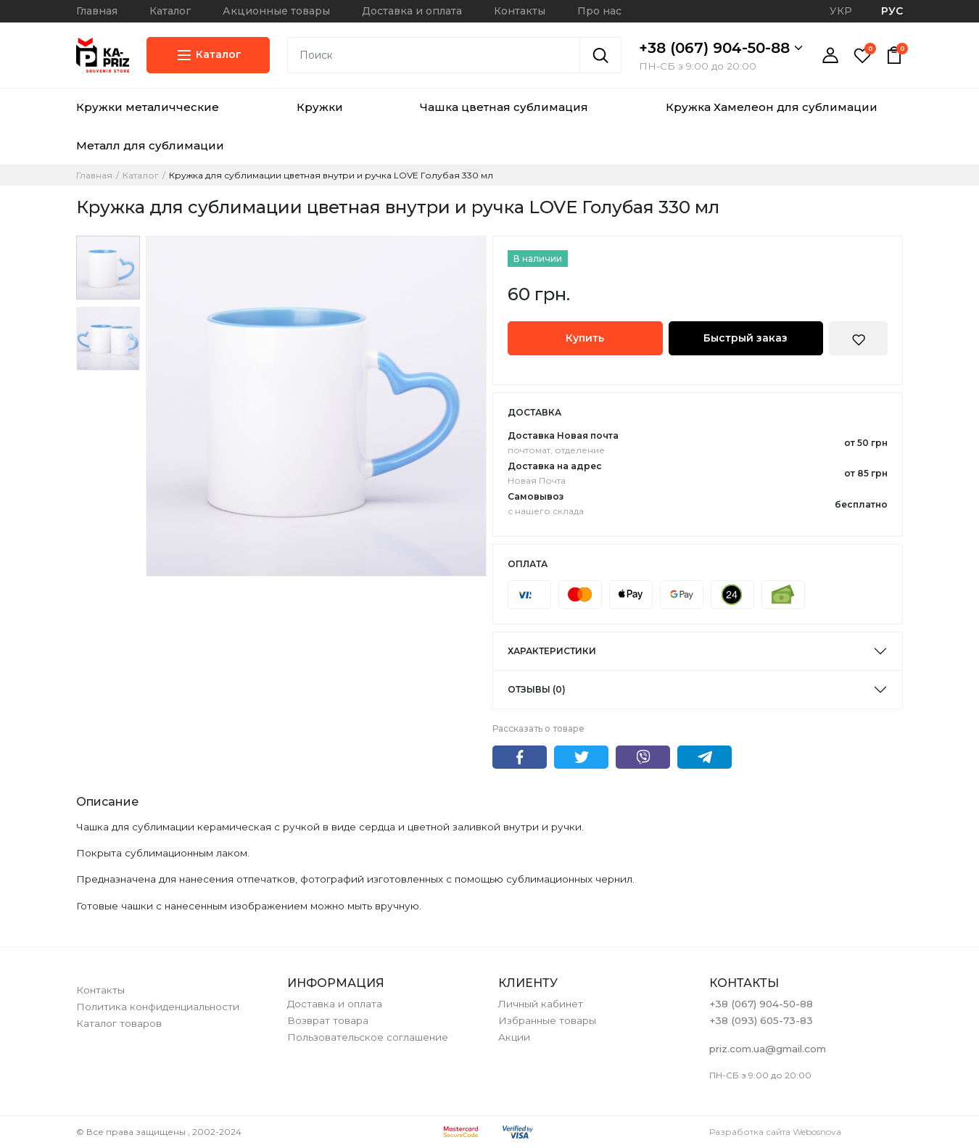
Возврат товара (327, 1020)
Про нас (599, 10)
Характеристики (552, 650)
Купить (585, 337)
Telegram (704, 757)
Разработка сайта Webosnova (775, 1131)
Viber (643, 757)
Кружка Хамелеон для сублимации (771, 107)
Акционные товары (276, 10)
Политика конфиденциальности (157, 1006)
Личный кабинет (540, 1003)
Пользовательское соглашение (367, 1037)
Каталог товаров (119, 1023)
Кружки (320, 107)
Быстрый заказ (745, 337)
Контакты (519, 10)
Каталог (170, 10)
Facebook (519, 757)
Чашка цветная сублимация (504, 107)
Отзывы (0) (537, 689)
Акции (514, 1037)
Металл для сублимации (150, 145)
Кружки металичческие (147, 107)
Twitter (581, 757)
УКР (841, 10)
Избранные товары (547, 1020)
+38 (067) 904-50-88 (721, 48)
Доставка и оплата (412, 10)
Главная (96, 10)
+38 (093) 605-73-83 (761, 1020)
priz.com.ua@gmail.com (767, 1048)
